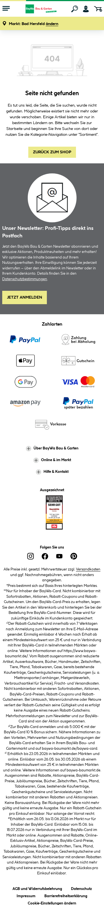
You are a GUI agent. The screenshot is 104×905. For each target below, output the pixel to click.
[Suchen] (74, 9)
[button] (33, 24)
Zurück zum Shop (52, 152)
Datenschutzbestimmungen (24, 279)
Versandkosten (88, 569)
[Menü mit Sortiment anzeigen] (6, 9)
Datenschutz (81, 888)
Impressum (26, 895)
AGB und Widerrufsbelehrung (37, 888)
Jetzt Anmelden (24, 297)
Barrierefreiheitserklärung (65, 895)
